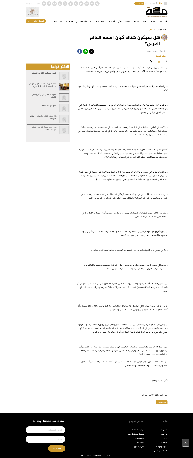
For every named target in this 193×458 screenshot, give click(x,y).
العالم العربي (161, 402)
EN (160, 3)
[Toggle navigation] (165, 3)
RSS (165, 438)
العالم (153, 21)
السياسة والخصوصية (159, 451)
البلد (160, 21)
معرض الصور (139, 446)
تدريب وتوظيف (161, 446)
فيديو (141, 451)
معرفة (136, 21)
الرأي (120, 21)
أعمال (145, 21)
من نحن (164, 434)
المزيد (54, 21)
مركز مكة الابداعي (83, 21)
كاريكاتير (111, 21)
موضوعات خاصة (66, 21)
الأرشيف (153, 3)
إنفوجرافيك (139, 438)
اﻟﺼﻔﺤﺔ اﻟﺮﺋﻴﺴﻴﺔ (162, 29)
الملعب (128, 21)
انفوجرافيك (99, 21)
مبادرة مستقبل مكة (136, 434)
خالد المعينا (161, 56)
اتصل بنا (164, 429)
